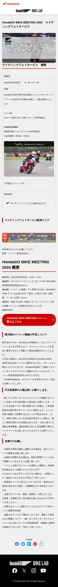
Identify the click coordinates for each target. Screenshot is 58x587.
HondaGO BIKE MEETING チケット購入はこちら (27, 320)
